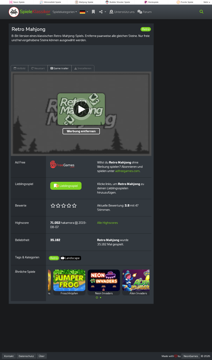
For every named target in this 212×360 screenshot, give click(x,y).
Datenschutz (26, 355)
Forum (144, 12)
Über (42, 355)
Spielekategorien (64, 12)
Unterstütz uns (122, 12)
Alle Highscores (107, 222)
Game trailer (60, 68)
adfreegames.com (127, 171)
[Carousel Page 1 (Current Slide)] (97, 297)
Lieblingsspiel (66, 186)
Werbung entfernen (81, 131)
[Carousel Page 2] (100, 297)
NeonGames (191, 355)
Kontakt (9, 355)
